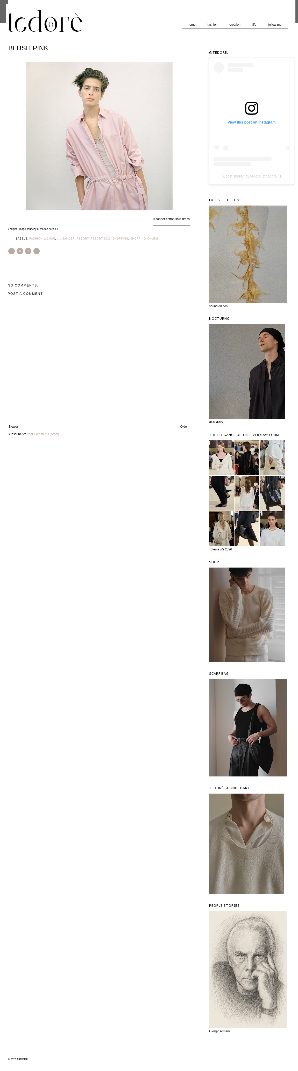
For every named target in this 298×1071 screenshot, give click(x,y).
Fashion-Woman (42, 238)
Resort (83, 238)
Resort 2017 (101, 238)
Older (184, 426)
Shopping (120, 238)
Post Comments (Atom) (43, 434)
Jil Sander (66, 238)
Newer (13, 426)
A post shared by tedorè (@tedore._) (251, 176)
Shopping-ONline (144, 238)
